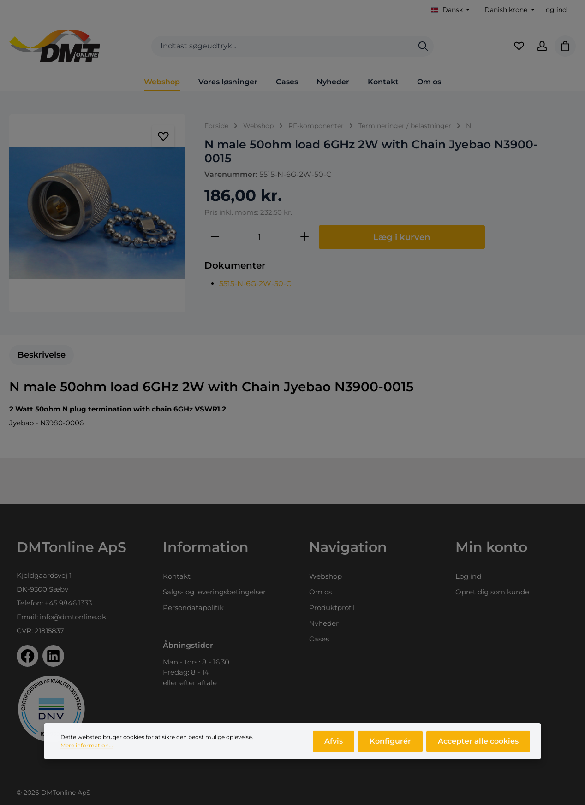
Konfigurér (390, 746)
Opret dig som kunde (492, 592)
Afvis (333, 746)
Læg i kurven (401, 237)
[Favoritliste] (519, 46)
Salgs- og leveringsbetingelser (214, 592)
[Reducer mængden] (215, 236)
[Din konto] (542, 46)
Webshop (325, 576)
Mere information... (86, 750)
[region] (97, 213)
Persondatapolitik (193, 607)
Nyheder (324, 623)
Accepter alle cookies (478, 746)
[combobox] (282, 46)
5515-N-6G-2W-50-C (255, 283)
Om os (320, 592)
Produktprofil (332, 607)
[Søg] (423, 46)
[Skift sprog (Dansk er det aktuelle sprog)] (450, 10)
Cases (319, 639)
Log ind (554, 10)
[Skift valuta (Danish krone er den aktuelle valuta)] (508, 10)
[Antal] (259, 236)
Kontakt (177, 576)
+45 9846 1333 (68, 603)
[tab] (41, 355)
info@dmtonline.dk (73, 616)
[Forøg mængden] (304, 236)
